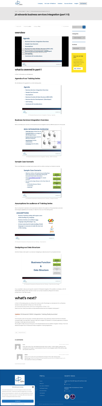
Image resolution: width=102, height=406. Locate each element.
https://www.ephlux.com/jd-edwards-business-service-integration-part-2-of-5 (48, 358)
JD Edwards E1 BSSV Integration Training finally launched (38, 314)
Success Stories (68, 3)
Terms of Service (59, 404)
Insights (76, 3)
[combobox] (78, 37)
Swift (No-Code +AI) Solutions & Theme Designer (73, 388)
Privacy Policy (22, 403)
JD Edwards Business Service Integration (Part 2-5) (32, 306)
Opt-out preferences (15, 403)
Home (16, 11)
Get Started (83, 3)
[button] (33, 387)
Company (40, 3)
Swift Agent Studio (44, 388)
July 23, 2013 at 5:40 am (64, 354)
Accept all (17, 401)
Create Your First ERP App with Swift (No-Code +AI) (75, 381)
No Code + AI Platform (50, 3)
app (16, 332)
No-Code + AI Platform (44, 385)
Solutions (60, 3)
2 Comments (65, 26)
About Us (42, 383)
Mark (24, 344)
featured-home (22, 332)
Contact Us (42, 395)
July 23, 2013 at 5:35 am (64, 344)
